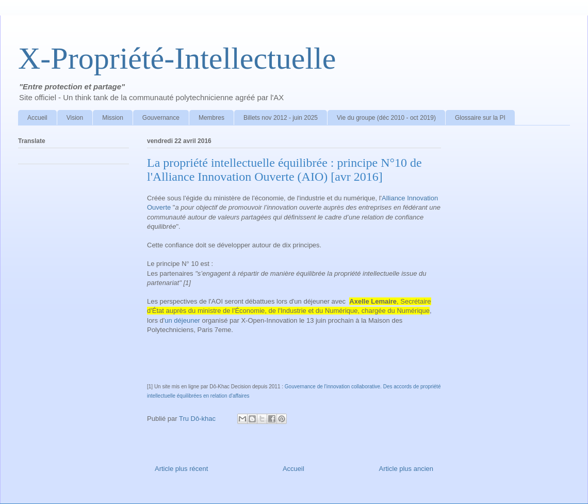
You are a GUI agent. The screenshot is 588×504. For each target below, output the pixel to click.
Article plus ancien (406, 468)
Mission (112, 117)
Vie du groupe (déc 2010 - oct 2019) (386, 117)
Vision (75, 117)
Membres (211, 117)
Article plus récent (181, 468)
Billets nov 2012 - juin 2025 (280, 117)
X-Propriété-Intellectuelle (177, 58)
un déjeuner (182, 320)
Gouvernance (160, 117)
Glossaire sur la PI (480, 117)
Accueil (37, 117)
